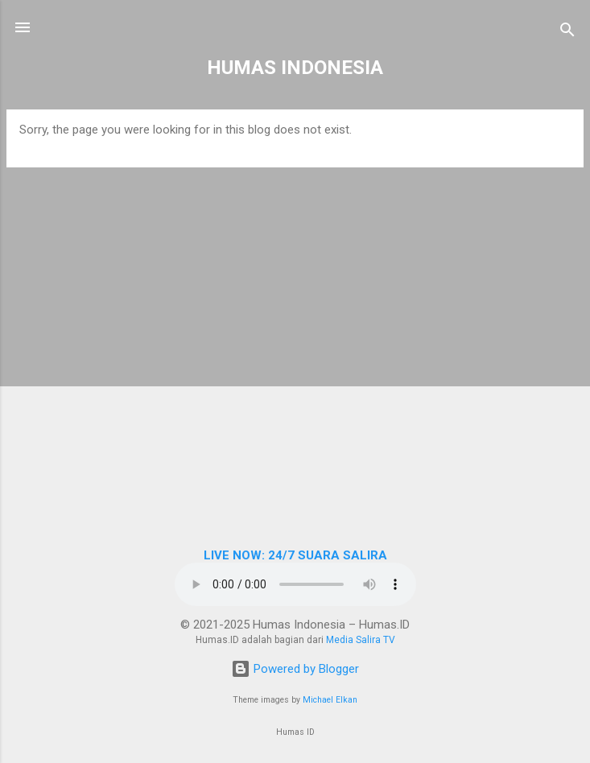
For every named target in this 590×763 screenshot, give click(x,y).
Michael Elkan (330, 700)
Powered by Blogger (295, 669)
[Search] (567, 32)
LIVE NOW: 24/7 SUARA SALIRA (295, 555)
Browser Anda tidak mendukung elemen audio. (295, 584)
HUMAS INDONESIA (295, 67)
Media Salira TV (360, 639)
